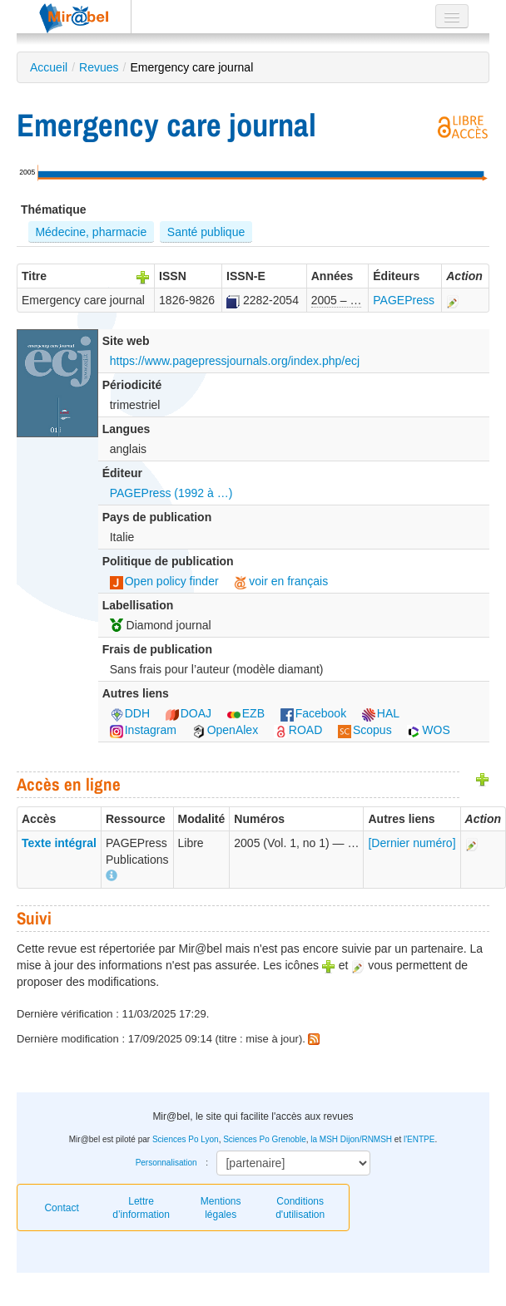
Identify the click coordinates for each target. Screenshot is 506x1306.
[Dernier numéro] (411, 843)
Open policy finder (164, 581)
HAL (380, 713)
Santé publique (206, 232)
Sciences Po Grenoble (264, 1139)
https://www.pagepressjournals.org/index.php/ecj (235, 360)
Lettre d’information (141, 1207)
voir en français (281, 581)
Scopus (365, 730)
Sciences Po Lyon (185, 1139)
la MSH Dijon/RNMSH (351, 1139)
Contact (61, 1208)
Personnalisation (166, 1162)
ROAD (298, 730)
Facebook (313, 713)
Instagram (143, 730)
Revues (98, 67)
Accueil (48, 67)
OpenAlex (225, 730)
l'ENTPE (419, 1139)
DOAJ (188, 713)
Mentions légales (221, 1207)
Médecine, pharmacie (90, 232)
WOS (428, 730)
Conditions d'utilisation (300, 1207)
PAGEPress (403, 300)
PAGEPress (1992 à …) (171, 493)
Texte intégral (59, 843)
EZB (246, 713)
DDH (130, 713)
